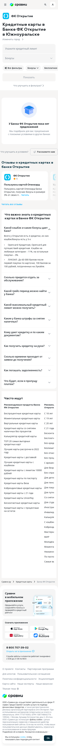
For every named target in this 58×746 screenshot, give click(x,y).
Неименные (50, 551)
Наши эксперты (25, 683)
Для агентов (8, 673)
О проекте (7, 668)
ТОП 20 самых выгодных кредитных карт (17, 443)
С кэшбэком (50, 522)
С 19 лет (48, 418)
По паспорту (51, 556)
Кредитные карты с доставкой (20, 457)
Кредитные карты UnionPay (19, 498)
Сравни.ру (6, 581)
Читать (25, 194)
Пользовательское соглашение (33, 673)
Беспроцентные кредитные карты (22, 413)
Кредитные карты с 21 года (18, 493)
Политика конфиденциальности (19, 678)
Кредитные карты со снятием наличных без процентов (20, 430)
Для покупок (50, 487)
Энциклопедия (46, 678)
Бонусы (33, 67)
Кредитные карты (24, 581)
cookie (23, 737)
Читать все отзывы (12, 204)
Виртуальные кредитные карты (21, 423)
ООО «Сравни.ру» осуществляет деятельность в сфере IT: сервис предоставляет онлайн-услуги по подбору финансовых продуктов (28, 704)
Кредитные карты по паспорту (20, 478)
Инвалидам (50, 512)
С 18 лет (48, 413)
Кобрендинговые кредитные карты (23, 488)
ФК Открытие (21, 175)
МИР (46, 536)
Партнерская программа (40, 668)
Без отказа (50, 452)
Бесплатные (50, 438)
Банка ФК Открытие (46, 581)
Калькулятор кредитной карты (20, 436)
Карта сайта (8, 683)
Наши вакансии (44, 683)
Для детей (49, 477)
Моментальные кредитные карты (22, 418)
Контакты (20, 668)
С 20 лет (48, 423)
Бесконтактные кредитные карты (22, 502)
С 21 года (49, 428)
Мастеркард (50, 531)
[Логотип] (12, 696)
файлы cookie (36, 719)
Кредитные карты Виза (16, 483)
